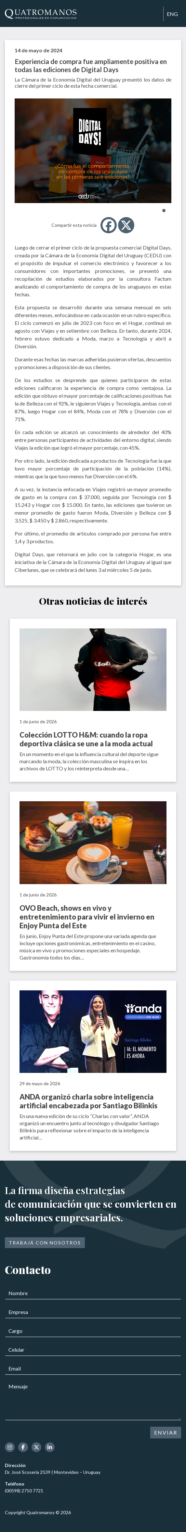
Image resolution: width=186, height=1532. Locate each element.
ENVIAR (165, 1432)
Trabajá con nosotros (45, 1242)
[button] (164, 210)
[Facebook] (108, 225)
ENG (172, 14)
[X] (126, 225)
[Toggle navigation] (155, 14)
